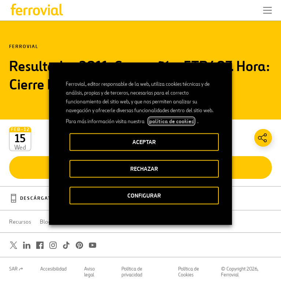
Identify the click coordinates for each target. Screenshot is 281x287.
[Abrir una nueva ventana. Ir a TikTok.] (66, 245)
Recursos (20, 221)
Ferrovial (23, 46)
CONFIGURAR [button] (144, 195)
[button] (267, 10)
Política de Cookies (188, 272)
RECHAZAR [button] (144, 168)
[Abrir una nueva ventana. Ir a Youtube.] (92, 245)
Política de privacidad (131, 272)
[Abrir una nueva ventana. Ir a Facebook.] (39, 245)
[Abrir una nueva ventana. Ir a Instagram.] (53, 245)
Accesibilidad (53, 269)
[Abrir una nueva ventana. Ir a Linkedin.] (26, 245)
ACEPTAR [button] (144, 142)
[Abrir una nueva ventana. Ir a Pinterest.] (79, 245)
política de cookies (171, 121)
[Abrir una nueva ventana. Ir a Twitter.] (13, 245)
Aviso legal (89, 272)
